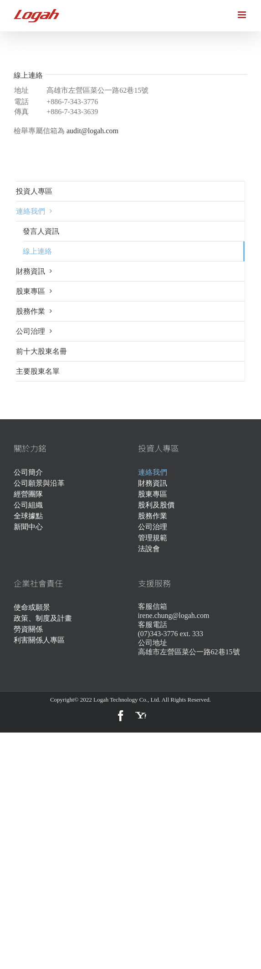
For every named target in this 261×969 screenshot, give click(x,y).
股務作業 (152, 516)
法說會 (149, 548)
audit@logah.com (92, 131)
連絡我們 (152, 472)
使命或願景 (32, 607)
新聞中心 (28, 527)
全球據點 (28, 516)
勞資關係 (28, 629)
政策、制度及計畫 (43, 618)
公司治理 (152, 527)
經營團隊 (28, 494)
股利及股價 (156, 505)
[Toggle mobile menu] (242, 15)
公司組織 (28, 505)
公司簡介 (28, 472)
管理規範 (152, 538)
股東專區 (152, 494)
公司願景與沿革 (39, 483)
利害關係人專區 (39, 640)
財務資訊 (152, 483)
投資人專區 (34, 191)
